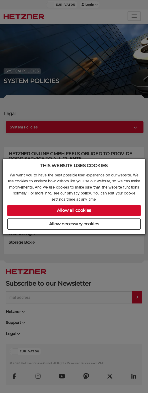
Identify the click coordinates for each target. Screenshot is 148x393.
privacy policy (79, 193)
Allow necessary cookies (74, 224)
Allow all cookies (74, 210)
